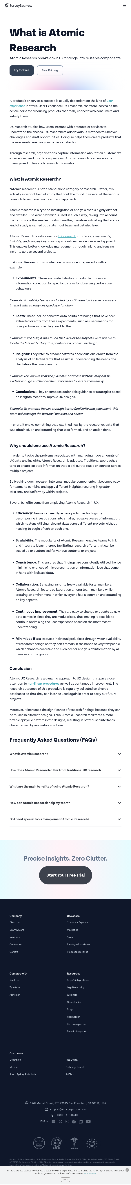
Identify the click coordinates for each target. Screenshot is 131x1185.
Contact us (16, 945)
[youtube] (89, 1122)
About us (14, 923)
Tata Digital (72, 1060)
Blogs (70, 1010)
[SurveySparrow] (18, 5)
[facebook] (75, 1122)
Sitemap (68, 1160)
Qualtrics (14, 980)
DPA (79, 1160)
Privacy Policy (46, 1160)
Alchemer (15, 995)
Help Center (73, 1017)
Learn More (90, 1173)
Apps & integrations (78, 980)
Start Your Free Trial (65, 875)
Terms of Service (58, 1160)
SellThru (70, 1075)
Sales (70, 937)
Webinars (72, 995)
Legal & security (75, 988)
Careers (14, 952)
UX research (67, 237)
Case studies (74, 1002)
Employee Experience (78, 945)
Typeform (15, 988)
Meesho (14, 1067)
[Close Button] (127, 1170)
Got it (65, 1179)
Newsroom (15, 937)
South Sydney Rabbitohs (23, 1075)
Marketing (72, 930)
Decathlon (15, 1060)
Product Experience (77, 952)
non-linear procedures (44, 684)
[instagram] (68, 1122)
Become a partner (76, 1024)
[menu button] (124, 5)
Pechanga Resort (75, 1067)
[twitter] (62, 1122)
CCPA (84, 1160)
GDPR (74, 1160)
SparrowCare (17, 930)
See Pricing (53, 71)
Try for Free (23, 70)
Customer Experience (78, 923)
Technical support (76, 1032)
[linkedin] (82, 1122)
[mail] (54, 1122)
